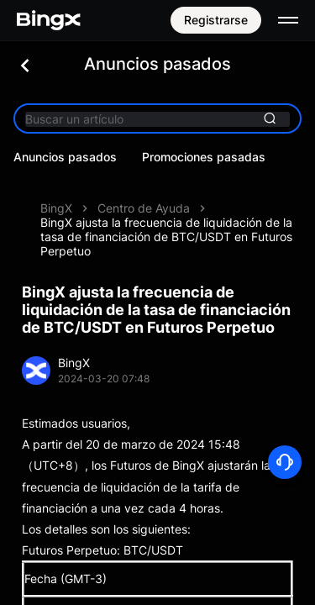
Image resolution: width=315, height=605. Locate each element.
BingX (56, 208)
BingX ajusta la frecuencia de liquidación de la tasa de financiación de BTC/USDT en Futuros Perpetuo (166, 236)
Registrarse (216, 20)
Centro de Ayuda (143, 208)
